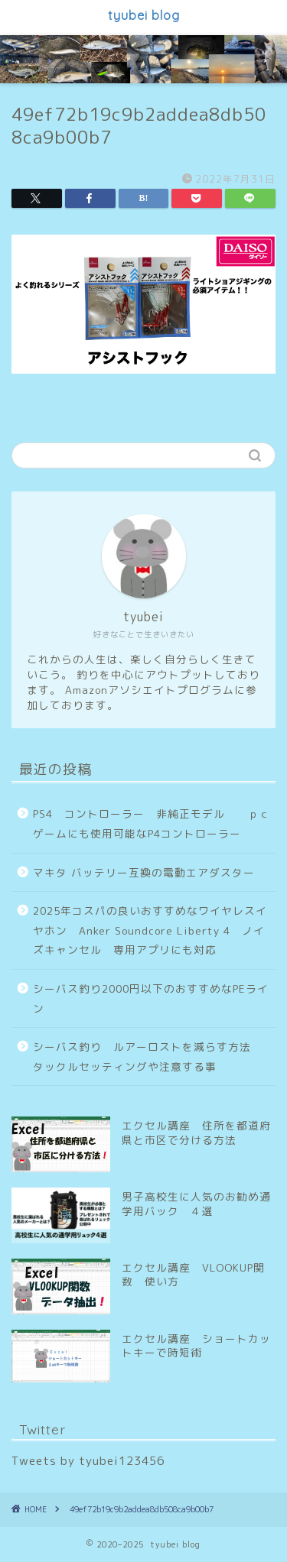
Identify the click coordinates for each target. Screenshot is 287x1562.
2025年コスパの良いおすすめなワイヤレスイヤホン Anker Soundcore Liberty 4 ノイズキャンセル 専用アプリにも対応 (150, 930)
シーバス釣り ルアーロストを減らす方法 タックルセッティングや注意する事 (148, 1056)
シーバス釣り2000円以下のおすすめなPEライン (151, 998)
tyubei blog (144, 15)
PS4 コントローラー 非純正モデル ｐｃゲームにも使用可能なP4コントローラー (152, 823)
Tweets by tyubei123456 (88, 1461)
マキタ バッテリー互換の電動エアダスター (144, 872)
